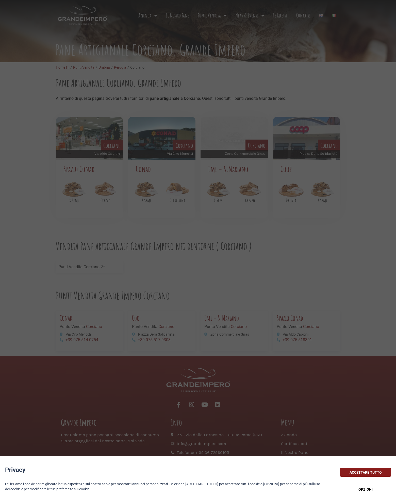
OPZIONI (365, 489)
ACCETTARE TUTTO (366, 472)
